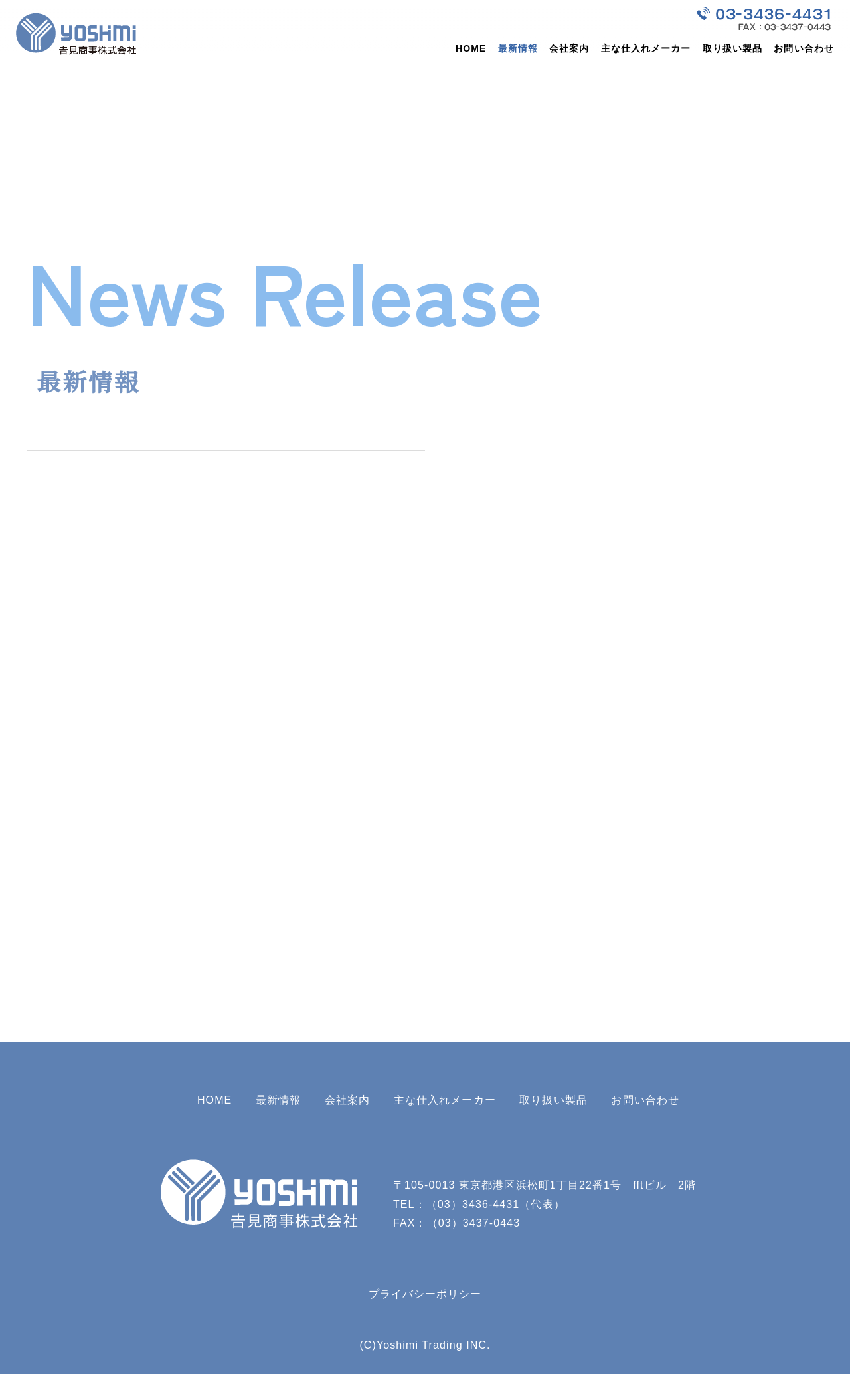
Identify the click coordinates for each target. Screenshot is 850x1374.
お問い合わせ (804, 48)
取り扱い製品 (733, 48)
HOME (471, 48)
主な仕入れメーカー (646, 48)
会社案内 (569, 48)
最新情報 (518, 48)
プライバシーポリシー (425, 1294)
